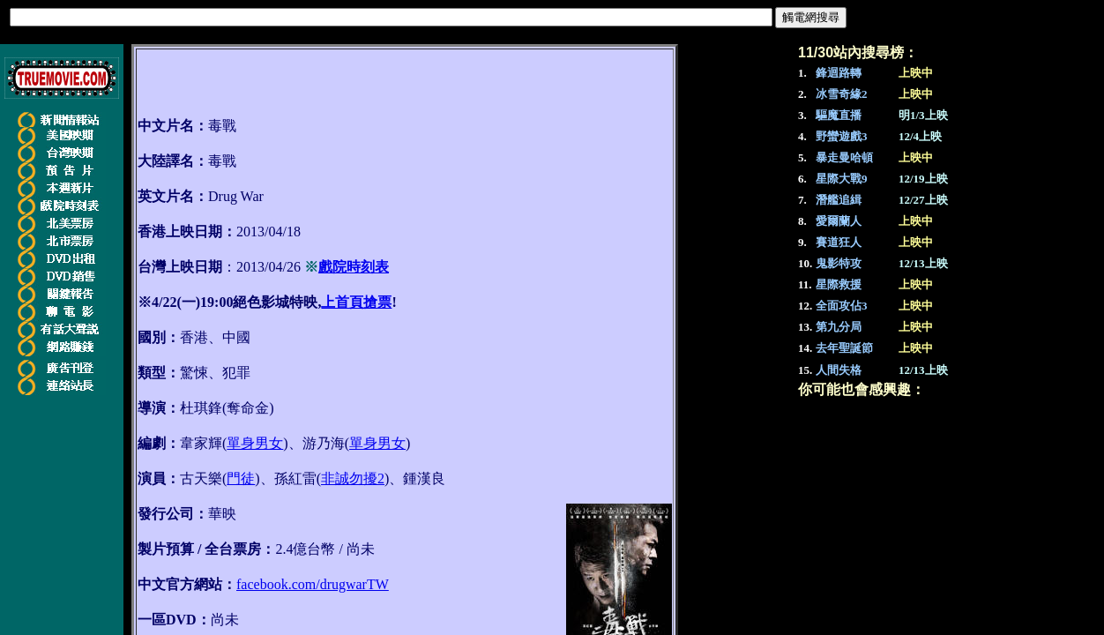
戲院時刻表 (353, 266)
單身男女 (255, 443)
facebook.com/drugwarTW (312, 584)
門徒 (241, 478)
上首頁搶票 (356, 302)
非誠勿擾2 (352, 478)
